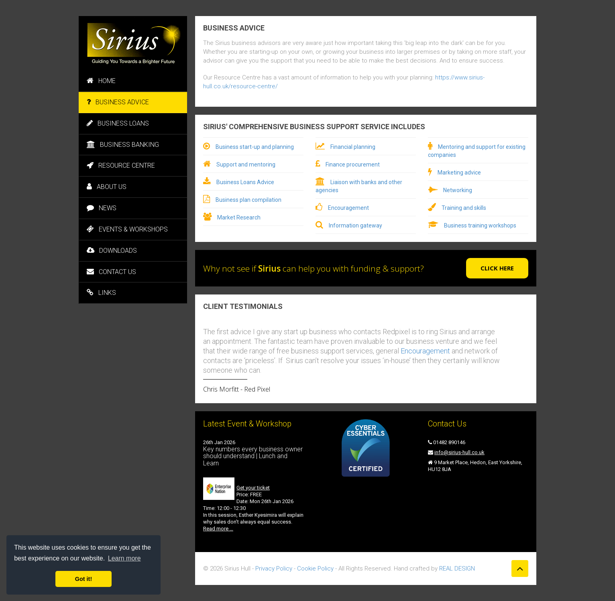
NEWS (101, 208)
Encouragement (348, 208)
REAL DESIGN (457, 568)
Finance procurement (353, 164)
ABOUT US (106, 187)
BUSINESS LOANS (118, 123)
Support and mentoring (245, 164)
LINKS (101, 292)
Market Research (239, 217)
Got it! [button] (83, 579)
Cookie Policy (315, 568)
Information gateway (355, 225)
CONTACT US (111, 272)
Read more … (218, 529)
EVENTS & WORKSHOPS (127, 229)
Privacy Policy (273, 568)
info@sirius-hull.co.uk (459, 452)
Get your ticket (253, 488)
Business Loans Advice (245, 182)
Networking (457, 190)
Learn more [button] (124, 558)
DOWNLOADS (112, 250)
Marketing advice (459, 172)
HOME (101, 81)
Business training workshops (480, 225)
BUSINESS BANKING (123, 144)
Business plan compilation (248, 200)
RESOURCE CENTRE (121, 165)
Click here (497, 268)
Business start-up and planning (255, 147)
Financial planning (352, 147)
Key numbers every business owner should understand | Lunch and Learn (253, 456)
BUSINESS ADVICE (118, 102)
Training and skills (464, 208)
